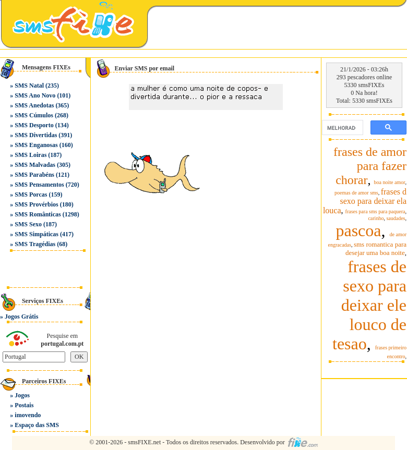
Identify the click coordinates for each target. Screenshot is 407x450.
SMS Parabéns (34, 174)
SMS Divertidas (36, 135)
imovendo (28, 415)
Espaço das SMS (37, 425)
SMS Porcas (31, 194)
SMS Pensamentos (39, 184)
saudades (395, 218)
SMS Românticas (38, 214)
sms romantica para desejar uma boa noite (375, 248)
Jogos (22, 395)
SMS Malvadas (35, 164)
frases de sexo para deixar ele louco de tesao (369, 305)
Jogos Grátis (21, 316)
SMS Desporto (34, 125)
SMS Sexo (28, 224)
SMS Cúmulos (34, 115)
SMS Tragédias (35, 244)
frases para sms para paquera (375, 211)
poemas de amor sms (356, 193)
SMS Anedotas (34, 105)
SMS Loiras (30, 155)
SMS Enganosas (36, 145)
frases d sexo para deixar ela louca (364, 201)
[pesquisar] (341, 127)
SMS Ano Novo (35, 95)
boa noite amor (389, 182)
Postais (24, 405)
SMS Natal (29, 85)
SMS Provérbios (36, 204)
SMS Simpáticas (36, 234)
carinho (376, 218)
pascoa (358, 230)
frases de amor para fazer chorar (369, 166)
